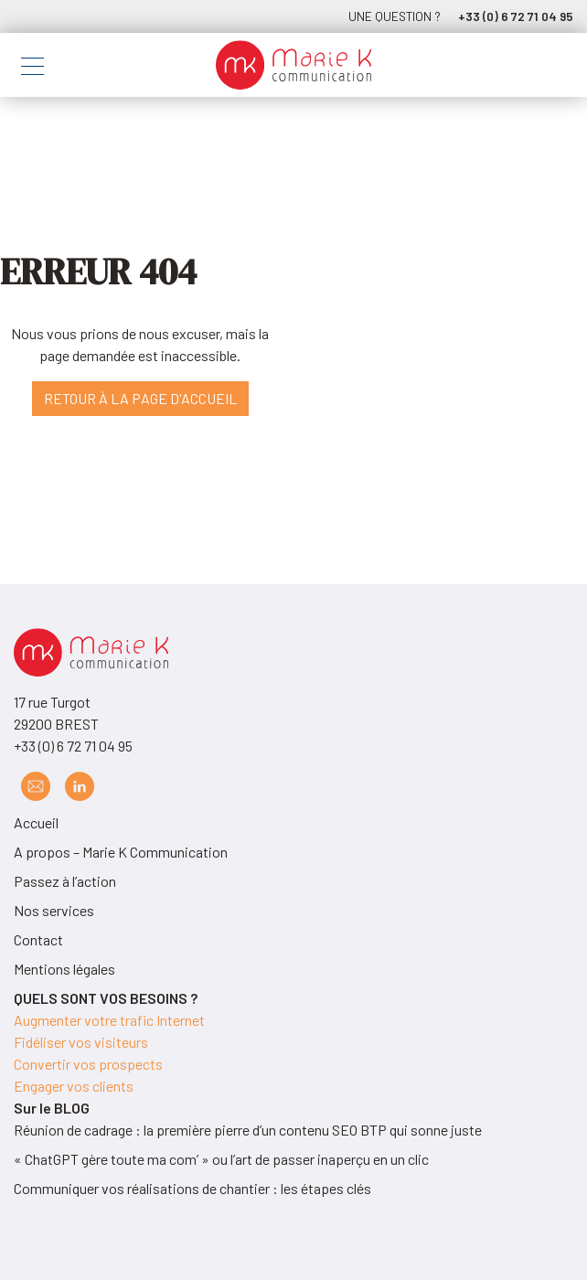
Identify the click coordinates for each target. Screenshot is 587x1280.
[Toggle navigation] (32, 69)
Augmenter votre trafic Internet (109, 1020)
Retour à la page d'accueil (140, 398)
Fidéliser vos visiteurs (81, 1042)
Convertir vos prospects (88, 1063)
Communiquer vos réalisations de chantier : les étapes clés (192, 1188)
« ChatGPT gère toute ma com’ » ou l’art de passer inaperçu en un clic (221, 1159)
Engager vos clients (73, 1085)
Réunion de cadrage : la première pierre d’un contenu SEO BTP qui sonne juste (248, 1129)
